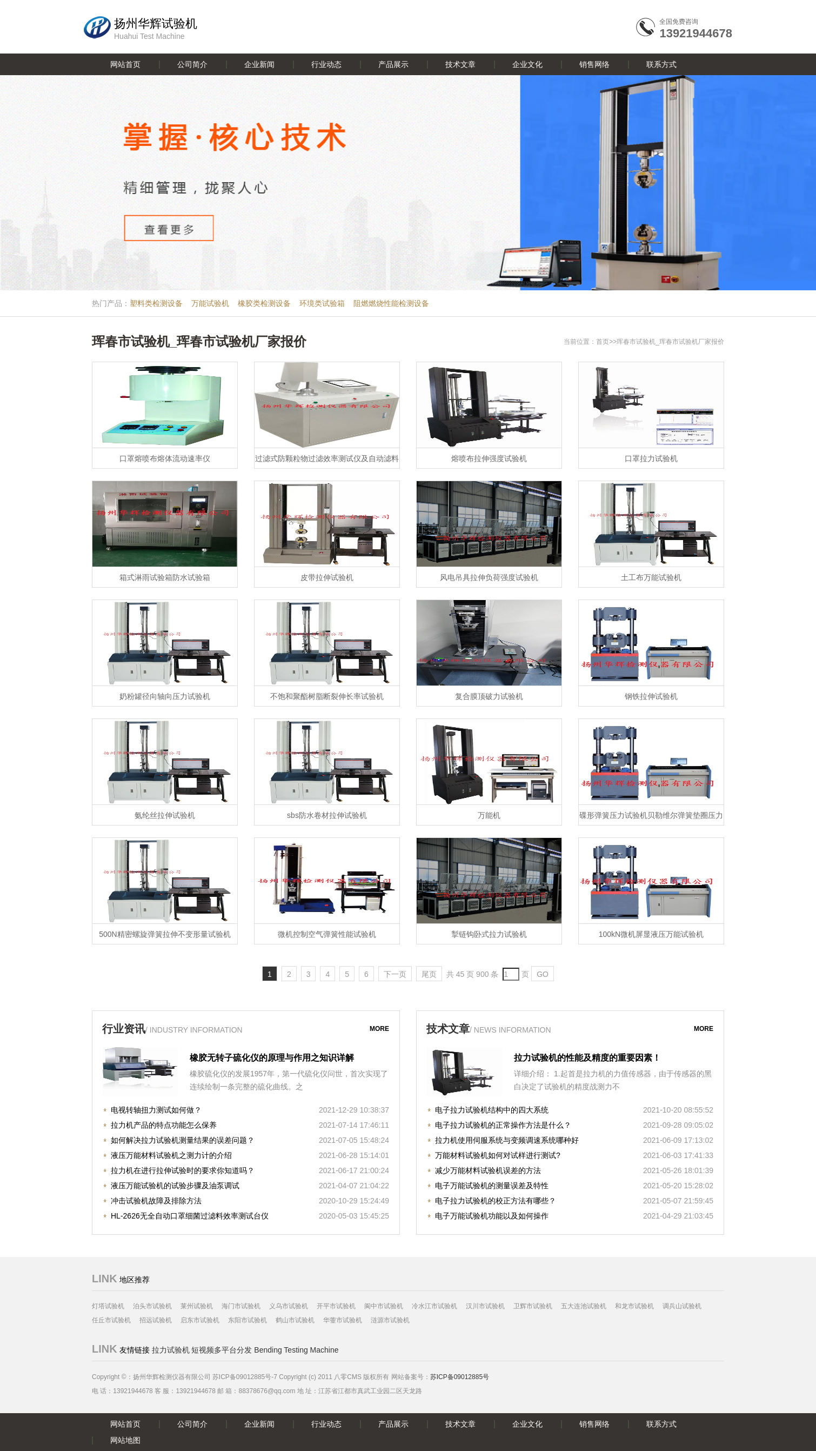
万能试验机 (210, 303)
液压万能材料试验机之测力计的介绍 (171, 1155)
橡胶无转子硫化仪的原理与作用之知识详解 (272, 1057)
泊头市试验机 (152, 1306)
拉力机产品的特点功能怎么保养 (164, 1125)
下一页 (395, 974)
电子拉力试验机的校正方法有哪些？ (495, 1200)
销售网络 (594, 64)
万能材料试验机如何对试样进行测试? (497, 1155)
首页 (602, 341)
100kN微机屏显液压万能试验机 (651, 934)
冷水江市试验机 (434, 1306)
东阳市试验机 (247, 1320)
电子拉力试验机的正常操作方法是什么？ (503, 1125)
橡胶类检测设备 (264, 303)
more (379, 1029)
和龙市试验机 (634, 1306)
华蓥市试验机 (342, 1320)
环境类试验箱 (322, 303)
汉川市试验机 (485, 1306)
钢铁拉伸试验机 (651, 696)
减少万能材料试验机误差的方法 (488, 1170)
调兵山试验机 (682, 1306)
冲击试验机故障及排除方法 (156, 1200)
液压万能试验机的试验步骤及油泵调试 (175, 1185)
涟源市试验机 (390, 1320)
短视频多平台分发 (221, 1350)
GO (543, 974)
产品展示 (393, 64)
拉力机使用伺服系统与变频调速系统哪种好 (507, 1140)
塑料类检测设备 (156, 303)
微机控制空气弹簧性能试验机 (327, 934)
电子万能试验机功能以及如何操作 (492, 1216)
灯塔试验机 (108, 1306)
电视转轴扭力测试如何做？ (156, 1110)
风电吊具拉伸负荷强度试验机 (489, 577)
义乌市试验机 (288, 1306)
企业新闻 (259, 64)
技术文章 (460, 64)
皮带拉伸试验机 (326, 577)
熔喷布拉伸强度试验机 (489, 458)
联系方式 (661, 64)
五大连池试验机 (583, 1306)
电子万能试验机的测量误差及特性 (492, 1185)
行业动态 (326, 64)
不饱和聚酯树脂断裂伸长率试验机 (327, 696)
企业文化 (527, 64)
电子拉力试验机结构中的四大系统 (492, 1110)
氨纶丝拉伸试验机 (165, 815)
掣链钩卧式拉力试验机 (489, 934)
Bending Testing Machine (296, 1350)
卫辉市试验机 (532, 1306)
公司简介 (192, 64)
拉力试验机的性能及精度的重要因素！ (587, 1057)
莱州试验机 (196, 1306)
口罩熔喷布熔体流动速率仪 (164, 458)
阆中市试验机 (383, 1306)
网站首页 (125, 64)
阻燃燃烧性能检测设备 (391, 303)
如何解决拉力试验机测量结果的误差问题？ (183, 1140)
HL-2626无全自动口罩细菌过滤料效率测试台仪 (190, 1216)
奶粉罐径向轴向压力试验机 (164, 696)
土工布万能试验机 (651, 577)
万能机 (489, 815)
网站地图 (125, 1440)
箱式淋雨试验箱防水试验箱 (164, 577)
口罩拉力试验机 (651, 458)
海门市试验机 (241, 1306)
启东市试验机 (199, 1320)
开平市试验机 (336, 1306)
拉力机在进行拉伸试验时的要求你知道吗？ (183, 1170)
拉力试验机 (171, 1350)
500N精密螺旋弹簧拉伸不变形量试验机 (164, 934)
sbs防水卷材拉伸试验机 (327, 815)
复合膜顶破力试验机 (489, 696)
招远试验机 (155, 1320)
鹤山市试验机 (295, 1320)
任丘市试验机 (111, 1320)
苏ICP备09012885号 (459, 1377)
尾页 (429, 974)
